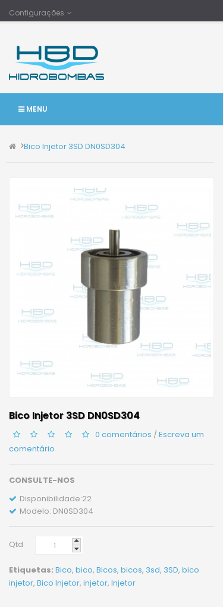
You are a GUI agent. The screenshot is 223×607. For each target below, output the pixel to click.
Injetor (123, 583)
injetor (95, 583)
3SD (171, 570)
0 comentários (123, 434)
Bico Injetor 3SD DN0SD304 (74, 146)
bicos (131, 570)
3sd (153, 570)
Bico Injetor (58, 583)
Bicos (106, 570)
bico (84, 570)
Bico (63, 570)
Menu (33, 109)
